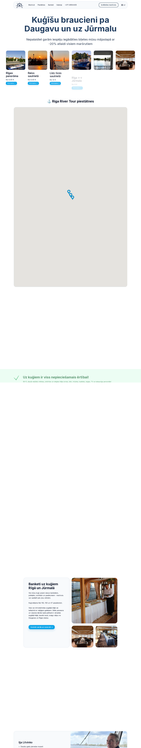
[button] (72, 197)
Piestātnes (41, 5)
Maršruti (31, 5)
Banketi (51, 5)
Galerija (59, 5)
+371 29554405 (71, 5)
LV (123, 5)
